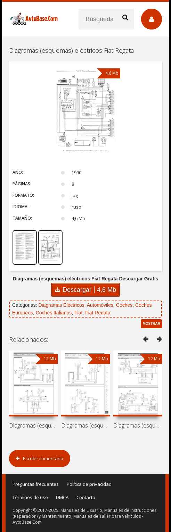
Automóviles (100, 305)
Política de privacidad (89, 484)
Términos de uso (30, 497)
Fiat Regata (97, 312)
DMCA (62, 497)
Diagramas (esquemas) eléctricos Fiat (33, 425)
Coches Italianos (54, 312)
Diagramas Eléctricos (61, 305)
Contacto (85, 497)
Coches (124, 305)
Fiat (78, 312)
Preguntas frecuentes (36, 484)
